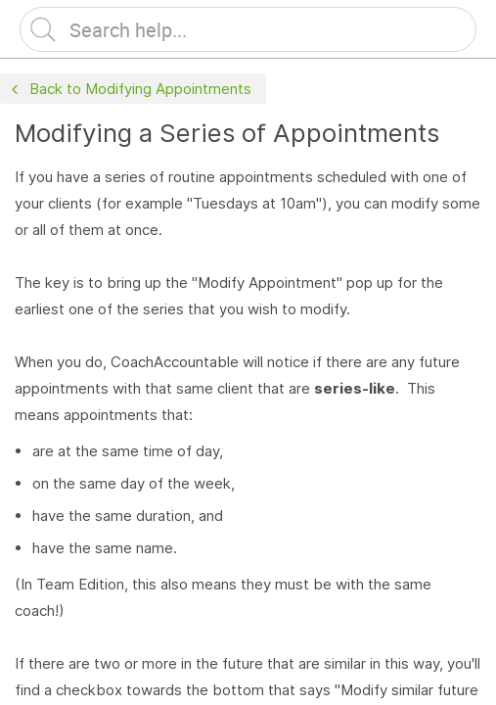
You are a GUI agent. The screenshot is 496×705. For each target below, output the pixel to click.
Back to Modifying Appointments (129, 89)
